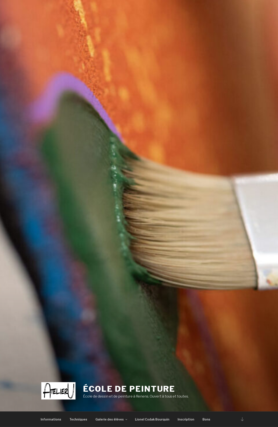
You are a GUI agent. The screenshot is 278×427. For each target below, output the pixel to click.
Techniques (78, 419)
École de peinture (129, 389)
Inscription (186, 419)
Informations (51, 419)
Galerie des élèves (111, 419)
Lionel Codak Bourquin (152, 419)
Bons (206, 419)
